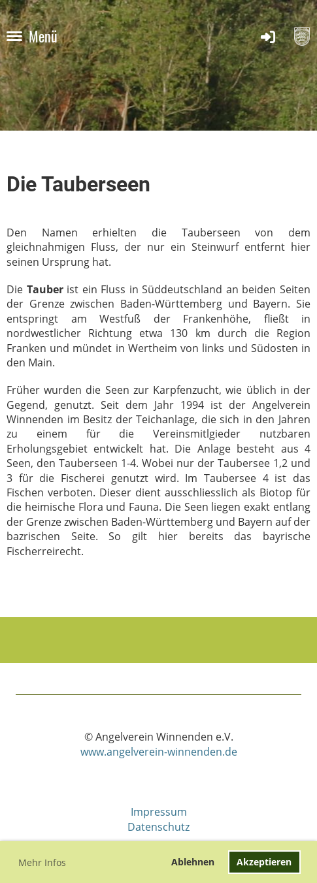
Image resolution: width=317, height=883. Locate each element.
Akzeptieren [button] (264, 862)
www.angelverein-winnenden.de (158, 752)
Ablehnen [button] (192, 862)
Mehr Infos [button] (42, 862)
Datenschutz (158, 827)
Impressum (159, 812)
